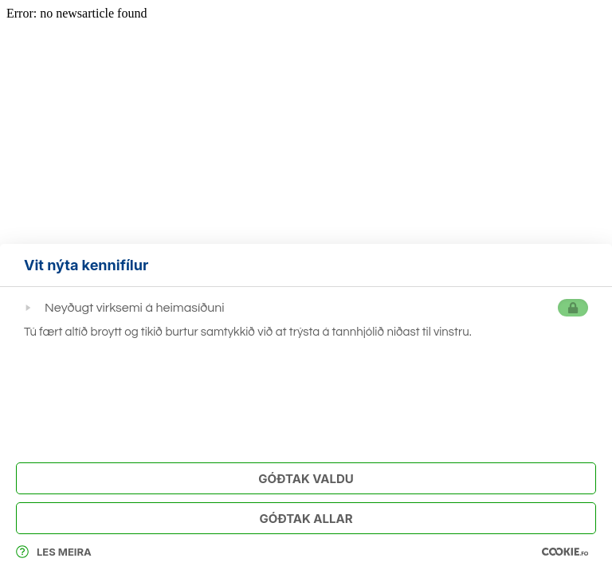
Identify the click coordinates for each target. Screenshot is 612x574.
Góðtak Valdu (305, 478)
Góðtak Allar (305, 518)
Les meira (54, 551)
